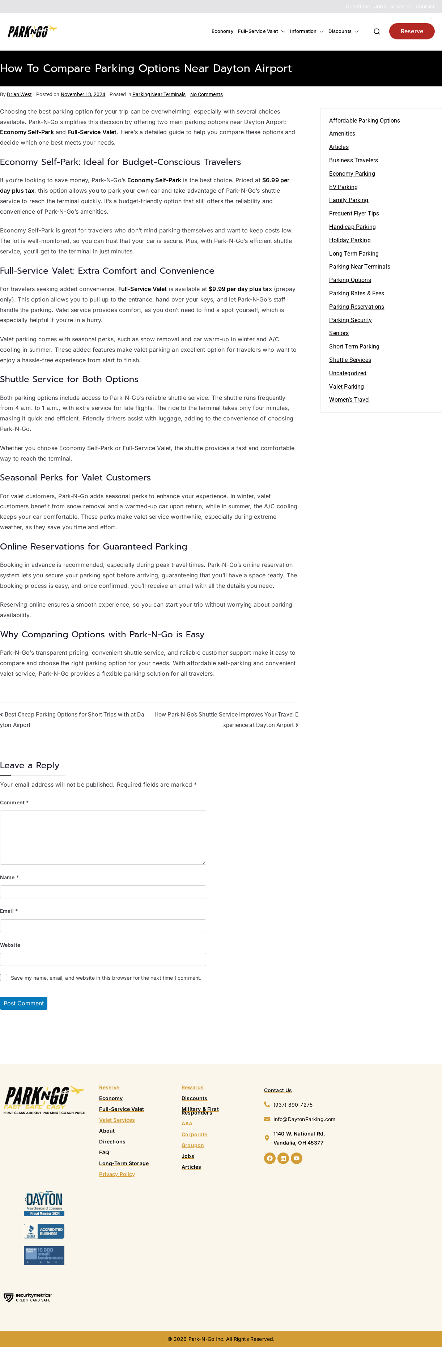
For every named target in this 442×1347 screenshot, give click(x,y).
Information (307, 31)
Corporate (194, 1134)
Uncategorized (347, 373)
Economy (222, 31)
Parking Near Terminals (159, 94)
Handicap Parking (352, 226)
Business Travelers (353, 160)
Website (10, 945)
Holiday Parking (349, 240)
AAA (187, 1123)
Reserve (412, 31)
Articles (338, 147)
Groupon (193, 1145)
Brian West (19, 94)
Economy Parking (352, 173)
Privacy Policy (117, 1174)
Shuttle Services (350, 359)
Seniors (339, 333)
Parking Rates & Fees (356, 293)
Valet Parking (346, 386)
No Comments (206, 94)
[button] (281, 31)
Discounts (343, 31)
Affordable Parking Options (364, 120)
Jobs (380, 6)
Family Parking (348, 200)
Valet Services (117, 1120)
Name (9, 877)
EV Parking (343, 187)
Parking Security (350, 320)
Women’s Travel (349, 399)
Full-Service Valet (261, 31)
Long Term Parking (354, 253)
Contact (425, 6)
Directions (358, 6)
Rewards (400, 6)
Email (9, 911)
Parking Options (350, 280)
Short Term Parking (354, 346)
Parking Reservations (356, 306)
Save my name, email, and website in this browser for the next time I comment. (106, 978)
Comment (14, 802)
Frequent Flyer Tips (354, 213)
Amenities (342, 133)
